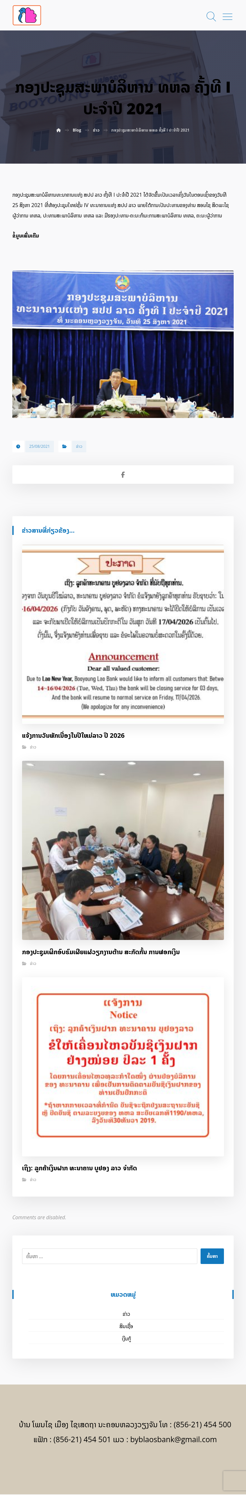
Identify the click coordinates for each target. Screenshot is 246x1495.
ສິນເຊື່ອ (126, 1326)
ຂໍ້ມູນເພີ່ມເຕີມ (25, 235)
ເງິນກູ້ (126, 1338)
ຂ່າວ (79, 446)
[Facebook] (123, 1466)
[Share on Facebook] (123, 475)
